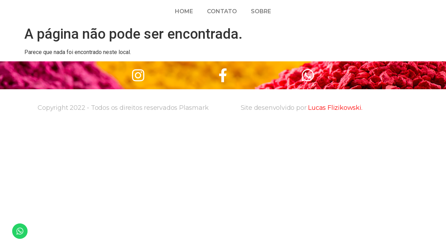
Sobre (261, 11)
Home (184, 11)
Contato (222, 11)
